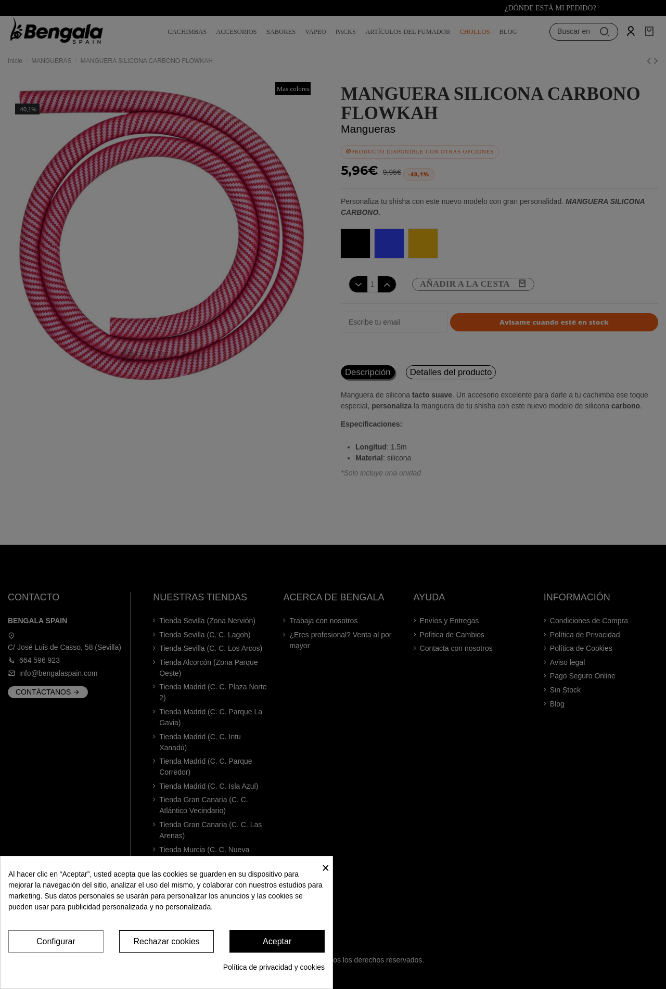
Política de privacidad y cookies (274, 967)
